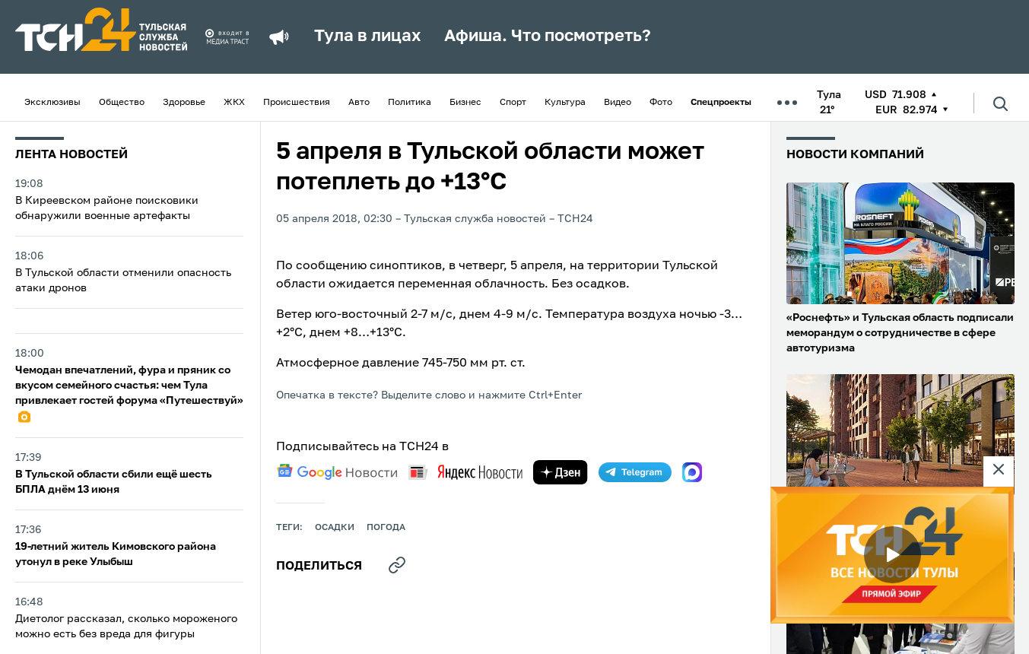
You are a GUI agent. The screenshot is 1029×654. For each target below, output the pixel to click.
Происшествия (296, 102)
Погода (386, 527)
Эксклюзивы (52, 102)
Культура (565, 102)
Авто (359, 102)
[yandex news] (465, 472)
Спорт (513, 102)
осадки (334, 527)
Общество (122, 102)
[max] (692, 472)
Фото (660, 102)
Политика (409, 102)
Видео (617, 102)
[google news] (337, 472)
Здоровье (184, 102)
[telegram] (635, 472)
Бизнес (465, 102)
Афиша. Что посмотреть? (547, 36)
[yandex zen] (560, 472)
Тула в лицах (367, 36)
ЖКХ (234, 102)
